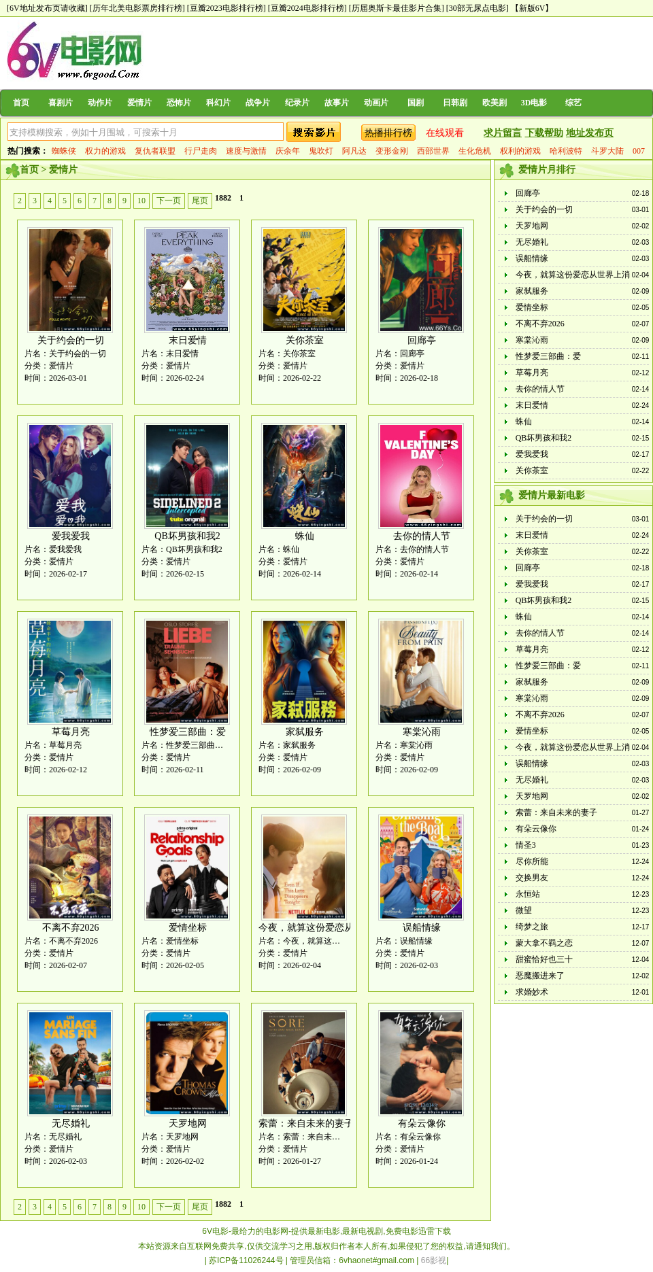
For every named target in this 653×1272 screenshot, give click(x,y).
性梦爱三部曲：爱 (188, 732)
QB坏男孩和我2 (187, 536)
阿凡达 (354, 151)
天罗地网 (188, 1123)
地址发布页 (590, 133)
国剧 (415, 102)
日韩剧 (455, 102)
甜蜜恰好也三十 (544, 959)
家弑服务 (305, 732)
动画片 (376, 102)
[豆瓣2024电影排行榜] (307, 8)
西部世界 (433, 151)
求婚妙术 (532, 992)
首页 (21, 102)
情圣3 (526, 845)
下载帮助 (544, 133)
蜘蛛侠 (64, 151)
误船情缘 (422, 928)
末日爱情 (188, 340)
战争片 (258, 102)
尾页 (200, 200)
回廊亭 (421, 340)
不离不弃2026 (70, 928)
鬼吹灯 (321, 151)
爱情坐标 (188, 928)
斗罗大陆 (607, 151)
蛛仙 (304, 536)
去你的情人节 (421, 536)
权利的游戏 (520, 151)
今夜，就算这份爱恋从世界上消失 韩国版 (345, 928)
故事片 (336, 102)
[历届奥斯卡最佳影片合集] (396, 8)
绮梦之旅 (532, 926)
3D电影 (534, 102)
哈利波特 (566, 151)
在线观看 (445, 133)
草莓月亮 (71, 732)
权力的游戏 (105, 151)
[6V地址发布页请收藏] (47, 8)
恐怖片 (179, 102)
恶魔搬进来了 (540, 975)
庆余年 (287, 151)
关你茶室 (305, 340)
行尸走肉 (200, 151)
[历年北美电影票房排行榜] (137, 8)
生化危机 (474, 151)
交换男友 (532, 877)
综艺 (573, 102)
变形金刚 (391, 151)
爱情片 (139, 102)
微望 (524, 910)
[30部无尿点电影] (477, 8)
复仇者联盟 (155, 151)
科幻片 (218, 102)
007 (639, 151)
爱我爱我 (71, 536)
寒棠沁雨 (422, 732)
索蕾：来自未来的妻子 (306, 1123)
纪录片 (297, 102)
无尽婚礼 (71, 1123)
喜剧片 (60, 102)
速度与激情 (246, 151)
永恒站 (528, 894)
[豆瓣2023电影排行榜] (226, 8)
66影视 (433, 1260)
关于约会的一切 (70, 340)
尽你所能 (532, 861)
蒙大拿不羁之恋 (544, 943)
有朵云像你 (422, 1123)
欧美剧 (494, 102)
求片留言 (503, 133)
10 (141, 200)
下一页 (168, 200)
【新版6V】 (532, 8)
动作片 (100, 102)
